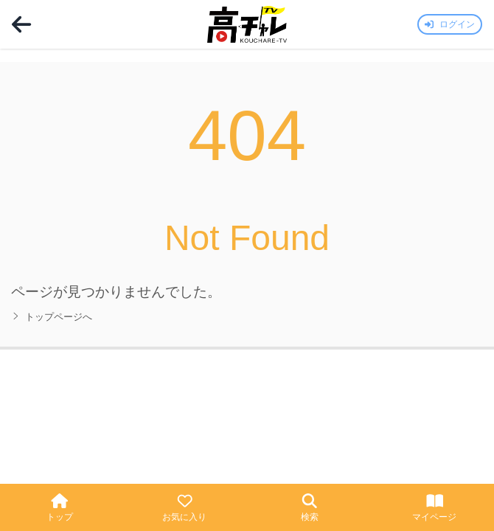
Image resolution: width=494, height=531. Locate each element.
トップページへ (51, 317)
